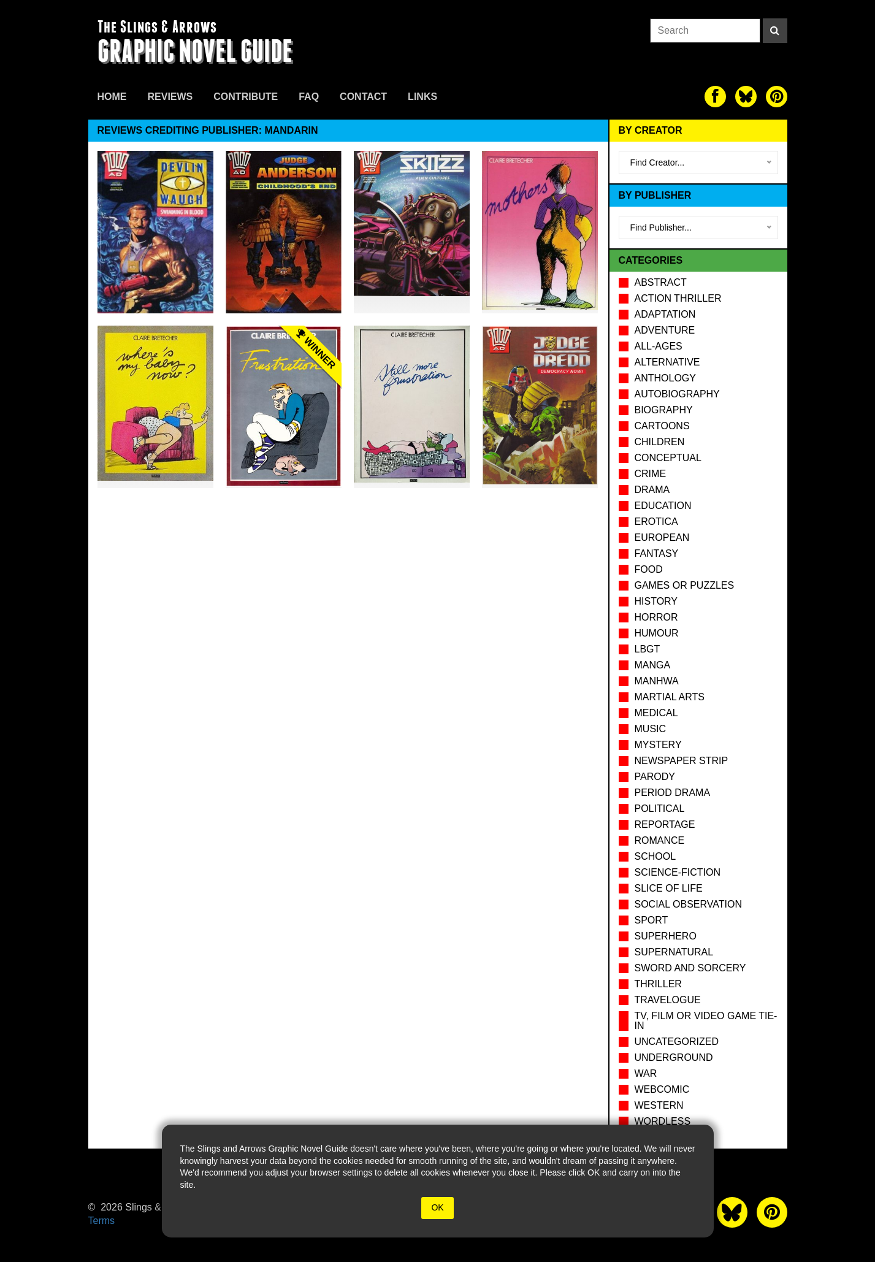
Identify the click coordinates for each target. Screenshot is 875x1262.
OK (437, 1207)
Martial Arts (670, 697)
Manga (653, 665)
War (646, 1073)
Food (649, 569)
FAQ (309, 96)
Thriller (658, 984)
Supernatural (674, 952)
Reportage (665, 824)
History (656, 601)
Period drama (673, 792)
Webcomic (662, 1089)
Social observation (688, 904)
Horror (656, 617)
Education (663, 505)
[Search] (775, 30)
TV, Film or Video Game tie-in (706, 1021)
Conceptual (668, 458)
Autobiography (677, 394)
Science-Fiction (677, 872)
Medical (656, 713)
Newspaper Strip (681, 760)
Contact (363, 96)
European (662, 537)
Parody (655, 776)
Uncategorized (677, 1041)
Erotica (656, 521)
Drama (652, 489)
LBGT (647, 649)
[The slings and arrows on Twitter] (746, 96)
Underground (674, 1057)
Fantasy (657, 553)
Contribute (245, 96)
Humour (657, 633)
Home (112, 96)
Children (660, 442)
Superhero (666, 936)
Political (660, 808)
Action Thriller (678, 298)
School (655, 856)
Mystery (658, 745)
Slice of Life (669, 888)
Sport (651, 920)
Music (651, 729)
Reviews (170, 96)
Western (659, 1105)
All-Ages (658, 346)
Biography (664, 410)
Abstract (661, 282)
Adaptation (665, 314)
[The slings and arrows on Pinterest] (776, 96)
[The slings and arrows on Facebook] (715, 96)
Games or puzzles (685, 585)
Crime (651, 473)
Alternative (667, 362)
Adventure (665, 330)
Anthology (665, 378)
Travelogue (668, 1000)
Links (422, 96)
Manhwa (657, 681)
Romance (660, 840)
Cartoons (662, 426)
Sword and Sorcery (690, 968)
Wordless (663, 1121)
